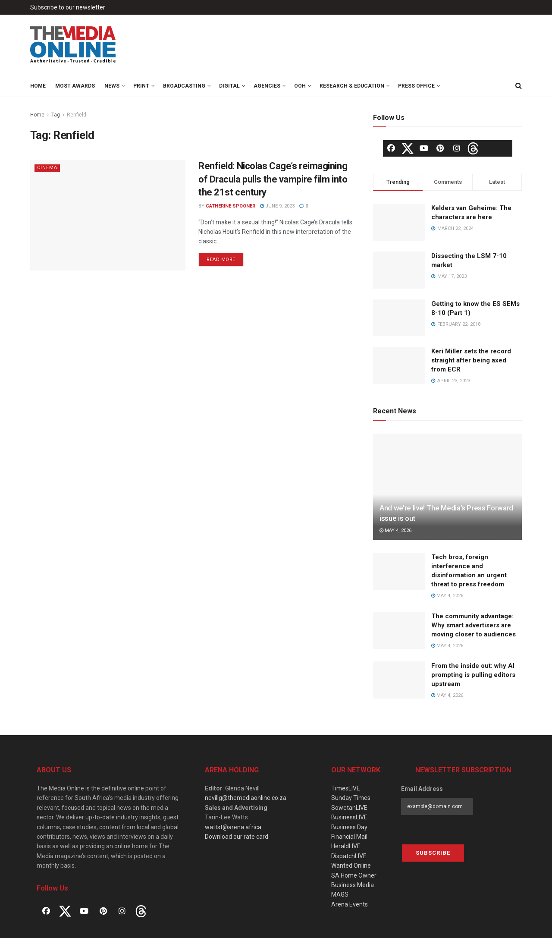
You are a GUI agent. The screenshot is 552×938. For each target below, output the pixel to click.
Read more (221, 259)
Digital (229, 86)
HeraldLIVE (346, 846)
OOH (300, 86)
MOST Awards (75, 86)
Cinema (47, 167)
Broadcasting (184, 86)
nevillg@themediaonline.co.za (245, 797)
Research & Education (352, 86)
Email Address (422, 788)
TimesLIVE (345, 788)
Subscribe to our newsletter (67, 7)
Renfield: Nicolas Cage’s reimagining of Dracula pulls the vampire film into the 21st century (272, 179)
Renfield (76, 115)
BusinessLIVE (349, 817)
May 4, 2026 (395, 530)
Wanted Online (351, 865)
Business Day (349, 827)
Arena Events (349, 904)
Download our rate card (236, 836)
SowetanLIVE (349, 807)
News (111, 86)
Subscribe (433, 853)
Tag (55, 115)
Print (141, 86)
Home (38, 86)
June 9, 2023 (277, 206)
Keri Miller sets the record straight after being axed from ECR (471, 360)
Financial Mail (349, 836)
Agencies (267, 86)
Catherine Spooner (230, 206)
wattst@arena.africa (233, 827)
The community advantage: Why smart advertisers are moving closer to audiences (473, 625)
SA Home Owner (353, 875)
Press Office (416, 86)
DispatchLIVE (349, 856)
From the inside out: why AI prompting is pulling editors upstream (473, 675)
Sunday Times (350, 797)
